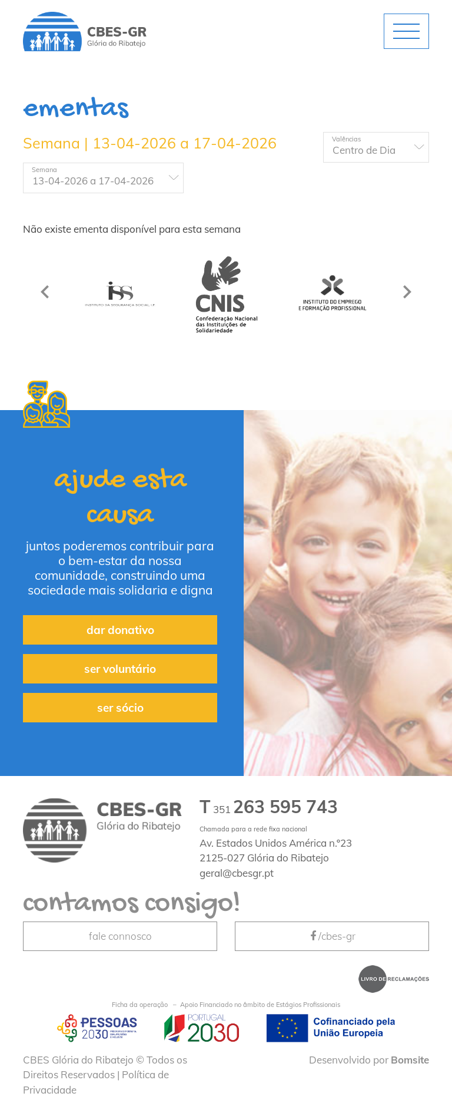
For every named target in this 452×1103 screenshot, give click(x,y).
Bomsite (410, 1060)
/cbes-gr (331, 936)
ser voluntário (120, 669)
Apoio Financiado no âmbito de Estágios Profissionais (226, 1005)
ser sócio (120, 708)
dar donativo (120, 630)
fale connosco (120, 936)
